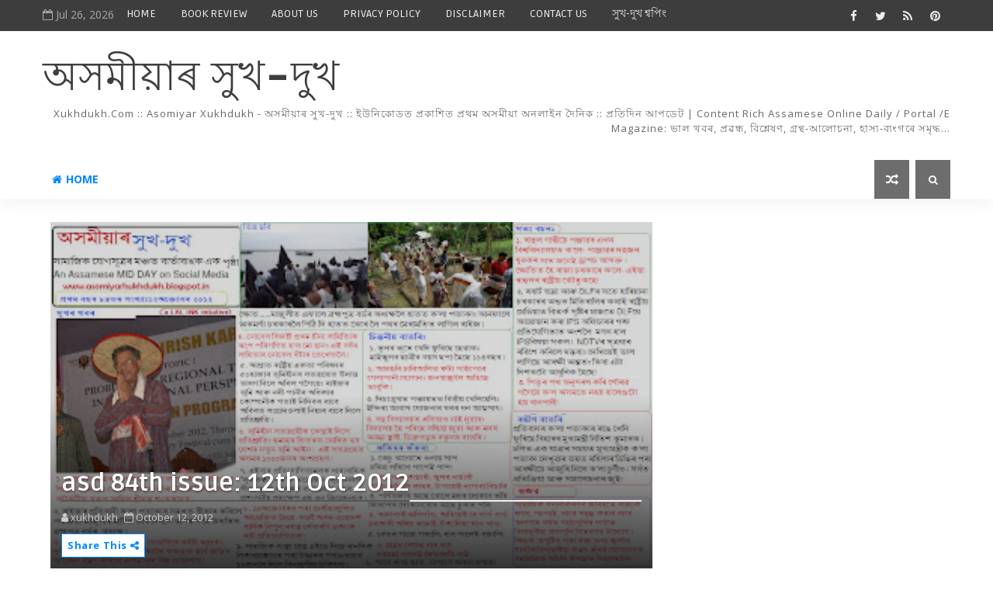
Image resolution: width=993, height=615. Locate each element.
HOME (141, 13)
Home (75, 179)
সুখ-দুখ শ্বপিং (639, 13)
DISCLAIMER (475, 13)
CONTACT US (558, 13)
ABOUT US (295, 13)
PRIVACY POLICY (381, 13)
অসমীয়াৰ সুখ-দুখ (191, 78)
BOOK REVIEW (214, 13)
